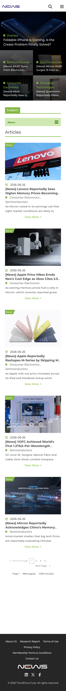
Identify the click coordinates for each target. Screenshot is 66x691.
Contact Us (32, 658)
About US (11, 641)
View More (32, 217)
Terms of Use (51, 641)
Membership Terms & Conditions (32, 652)
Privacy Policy (32, 647)
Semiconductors (18, 62)
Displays (12, 35)
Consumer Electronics (24, 197)
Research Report (30, 641)
